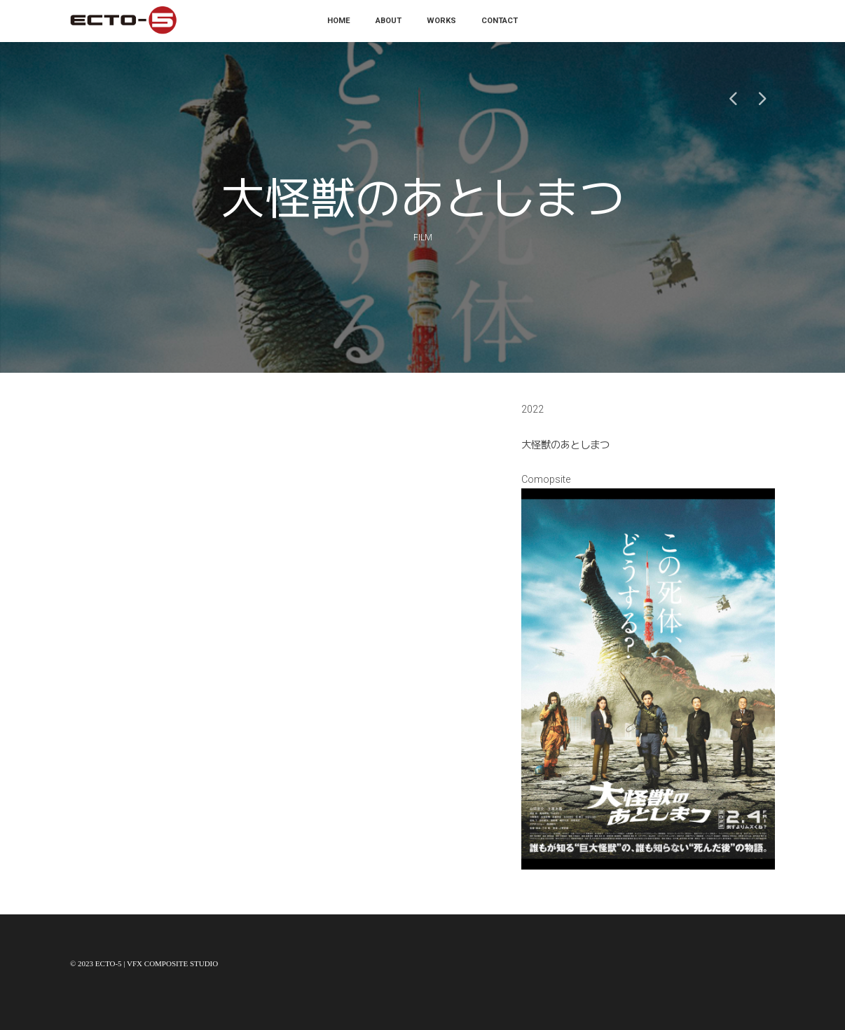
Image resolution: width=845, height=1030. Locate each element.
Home (338, 20)
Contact (499, 20)
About (388, 20)
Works (441, 20)
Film (422, 237)
